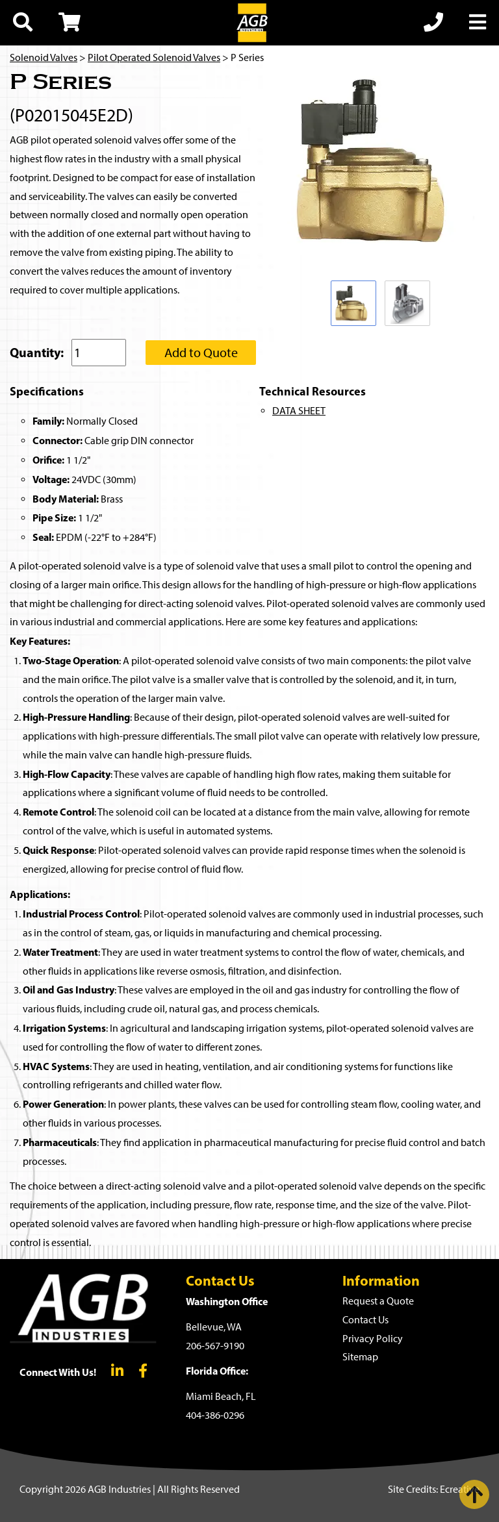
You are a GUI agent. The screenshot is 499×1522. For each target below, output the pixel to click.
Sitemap (360, 1357)
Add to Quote (201, 352)
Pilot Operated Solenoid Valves (154, 57)
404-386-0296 (215, 1415)
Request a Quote (378, 1301)
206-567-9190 (215, 1346)
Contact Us (365, 1320)
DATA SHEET (299, 411)
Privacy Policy (372, 1338)
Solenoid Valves (43, 57)
